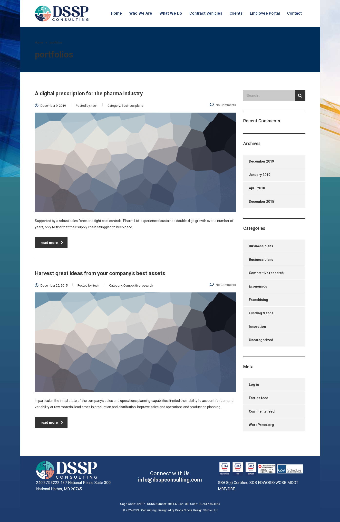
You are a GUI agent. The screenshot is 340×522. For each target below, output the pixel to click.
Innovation (257, 327)
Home (116, 13)
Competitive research (266, 273)
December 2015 (261, 201)
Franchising (258, 300)
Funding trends (261, 313)
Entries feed (258, 398)
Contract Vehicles (205, 13)
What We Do (170, 13)
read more (52, 243)
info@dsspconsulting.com (170, 480)
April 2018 (257, 188)
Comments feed (262, 411)
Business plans (261, 246)
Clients (236, 13)
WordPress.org (261, 425)
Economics (258, 286)
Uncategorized (261, 340)
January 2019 (259, 175)
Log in (254, 385)
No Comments (223, 105)
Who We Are (140, 13)
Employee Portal (265, 13)
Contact (294, 13)
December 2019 (261, 161)
